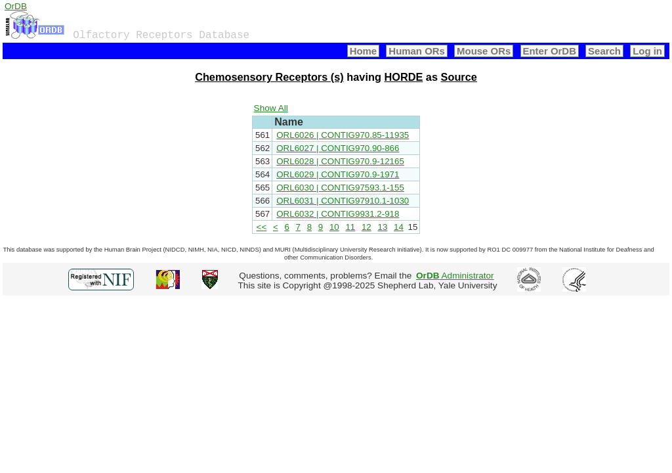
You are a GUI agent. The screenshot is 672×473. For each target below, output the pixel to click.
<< (262, 227)
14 (399, 227)
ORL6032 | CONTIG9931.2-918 (337, 214)
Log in (647, 50)
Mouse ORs (484, 50)
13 (382, 227)
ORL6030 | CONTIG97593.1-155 (340, 187)
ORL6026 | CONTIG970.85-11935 (342, 135)
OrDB (16, 6)
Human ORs (416, 50)
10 (334, 227)
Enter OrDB (549, 50)
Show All (271, 108)
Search (604, 50)
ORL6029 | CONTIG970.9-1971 (337, 174)
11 (350, 227)
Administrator (455, 276)
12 (366, 227)
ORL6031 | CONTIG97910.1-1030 (342, 201)
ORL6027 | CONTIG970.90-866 (337, 148)
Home (363, 50)
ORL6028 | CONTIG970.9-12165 (340, 161)
